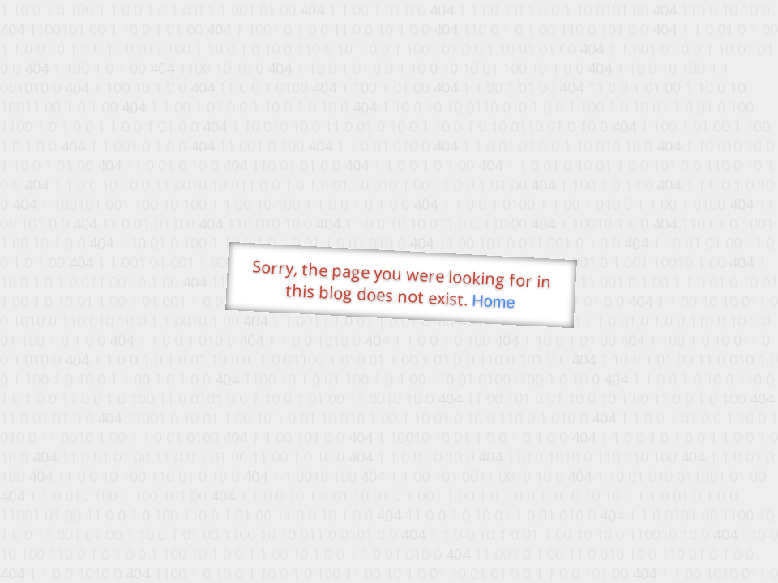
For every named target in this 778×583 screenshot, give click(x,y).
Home (493, 302)
